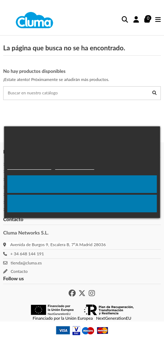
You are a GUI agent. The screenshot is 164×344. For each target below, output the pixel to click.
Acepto (82, 184)
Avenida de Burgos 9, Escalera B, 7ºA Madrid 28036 (58, 244)
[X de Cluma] (82, 293)
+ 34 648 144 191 (26, 253)
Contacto (18, 271)
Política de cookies (29, 166)
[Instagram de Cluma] (92, 293)
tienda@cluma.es (25, 262)
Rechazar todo (82, 203)
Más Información (74, 166)
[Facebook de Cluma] (72, 293)
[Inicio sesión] (136, 20)
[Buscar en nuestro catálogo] (154, 93)
